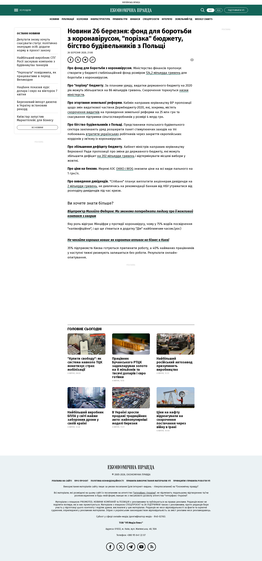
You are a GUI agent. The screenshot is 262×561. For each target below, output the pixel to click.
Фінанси (135, 19)
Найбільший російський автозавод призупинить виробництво (174, 364)
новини (54, 19)
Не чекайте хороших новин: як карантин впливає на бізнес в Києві (118, 240)
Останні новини (28, 33)
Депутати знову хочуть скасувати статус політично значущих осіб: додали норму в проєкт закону (37, 45)
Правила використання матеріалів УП (148, 480)
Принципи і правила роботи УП (191, 480)
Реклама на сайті (62, 480)
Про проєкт (81, 480)
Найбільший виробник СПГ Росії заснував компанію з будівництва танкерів (36, 61)
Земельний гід (183, 19)
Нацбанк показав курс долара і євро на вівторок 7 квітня (37, 90)
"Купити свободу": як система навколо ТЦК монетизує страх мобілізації (85, 364)
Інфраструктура (100, 19)
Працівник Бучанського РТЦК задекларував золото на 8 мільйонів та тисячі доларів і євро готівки (129, 367)
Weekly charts (204, 19)
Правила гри (120, 19)
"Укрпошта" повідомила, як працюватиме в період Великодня (36, 76)
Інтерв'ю (167, 19)
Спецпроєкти (151, 19)
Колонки (82, 19)
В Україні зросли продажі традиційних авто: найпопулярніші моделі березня (129, 417)
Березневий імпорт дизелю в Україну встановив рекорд (37, 105)
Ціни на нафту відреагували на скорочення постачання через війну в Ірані (171, 419)
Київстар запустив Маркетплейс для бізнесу (35, 118)
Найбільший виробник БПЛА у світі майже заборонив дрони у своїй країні (86, 417)
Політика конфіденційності (107, 480)
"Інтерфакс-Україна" (144, 492)
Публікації (68, 19)
